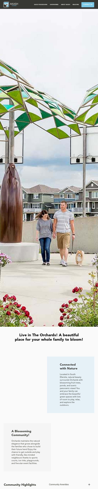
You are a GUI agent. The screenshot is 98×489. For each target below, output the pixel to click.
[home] (11, 4)
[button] (41, 5)
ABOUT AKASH (65, 4)
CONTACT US (87, 4)
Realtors (76, 4)
